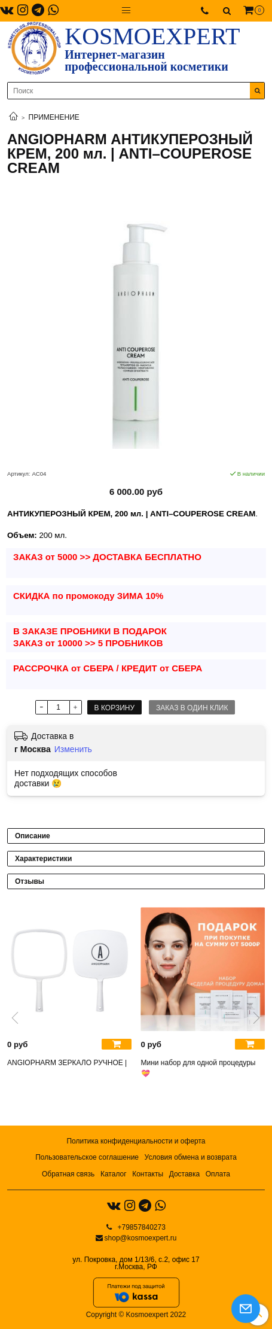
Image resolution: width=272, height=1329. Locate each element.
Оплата (218, 1174)
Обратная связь (68, 1174)
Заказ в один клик (192, 708)
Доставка (184, 1174)
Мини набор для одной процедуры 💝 (198, 1068)
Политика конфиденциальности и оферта (135, 1141)
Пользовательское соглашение (87, 1157)
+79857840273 (140, 1227)
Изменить (73, 749)
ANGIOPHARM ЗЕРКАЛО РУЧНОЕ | (67, 1063)
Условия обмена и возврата (191, 1157)
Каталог (113, 1174)
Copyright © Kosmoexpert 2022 (136, 1314)
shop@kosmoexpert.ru (141, 1238)
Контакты (147, 1174)
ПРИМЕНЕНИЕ (54, 117)
